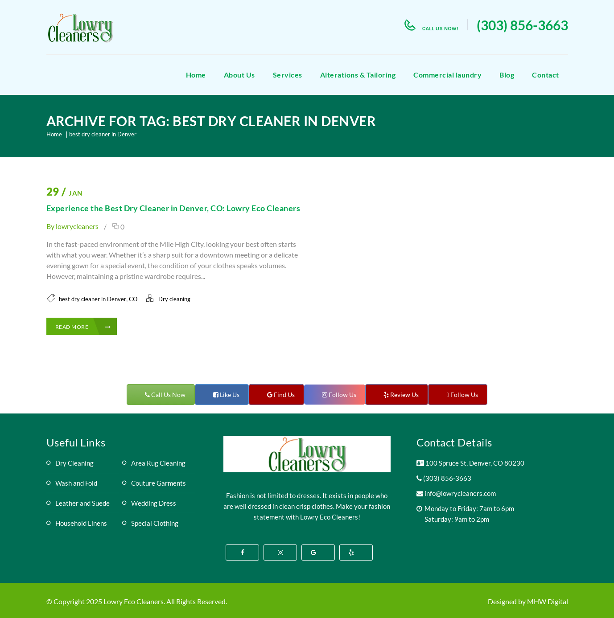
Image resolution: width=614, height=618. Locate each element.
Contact (545, 74)
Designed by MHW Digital (528, 601)
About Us (239, 74)
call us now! (440, 28)
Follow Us (341, 394)
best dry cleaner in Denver (102, 134)
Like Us (228, 394)
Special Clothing (154, 523)
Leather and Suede (82, 503)
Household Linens (81, 523)
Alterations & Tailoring (358, 74)
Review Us (404, 394)
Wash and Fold (76, 483)
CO (133, 299)
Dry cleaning (174, 299)
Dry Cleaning (74, 463)
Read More (83, 326)
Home (196, 74)
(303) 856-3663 (522, 25)
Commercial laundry (447, 74)
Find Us (283, 394)
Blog (506, 74)
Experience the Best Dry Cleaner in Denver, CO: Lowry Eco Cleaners (173, 208)
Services (287, 74)
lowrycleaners (77, 226)
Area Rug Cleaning (158, 463)
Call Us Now (167, 394)
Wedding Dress (153, 503)
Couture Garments (158, 483)
